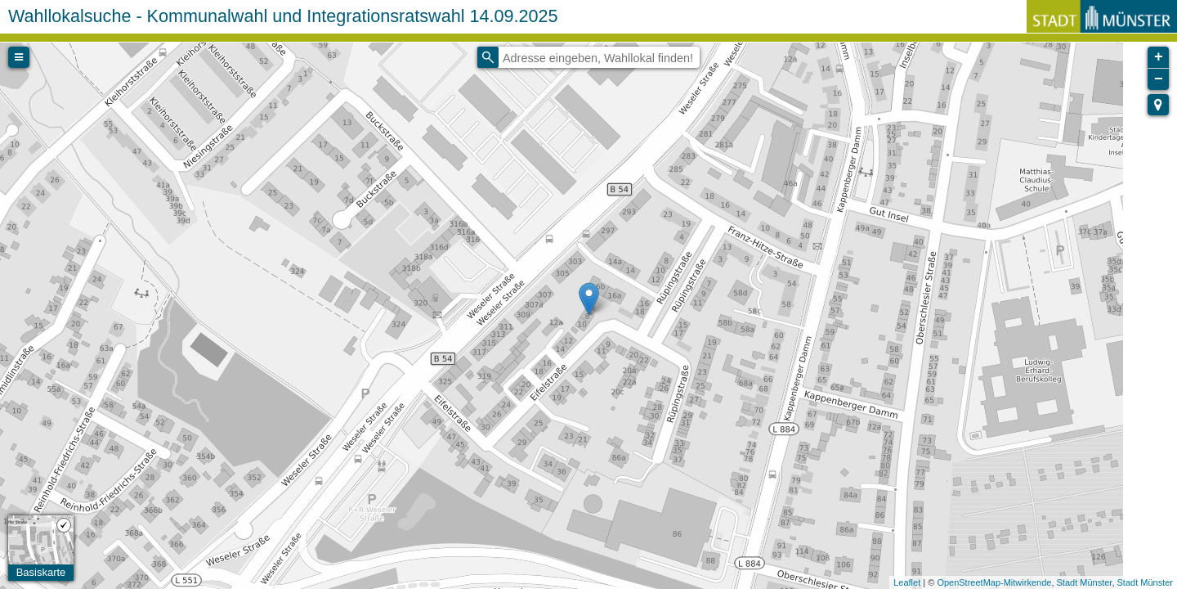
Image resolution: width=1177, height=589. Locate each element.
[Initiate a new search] (488, 57)
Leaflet (906, 582)
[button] (1158, 104)
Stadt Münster (1084, 582)
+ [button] (1158, 57)
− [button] (1158, 79)
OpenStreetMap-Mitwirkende (994, 582)
